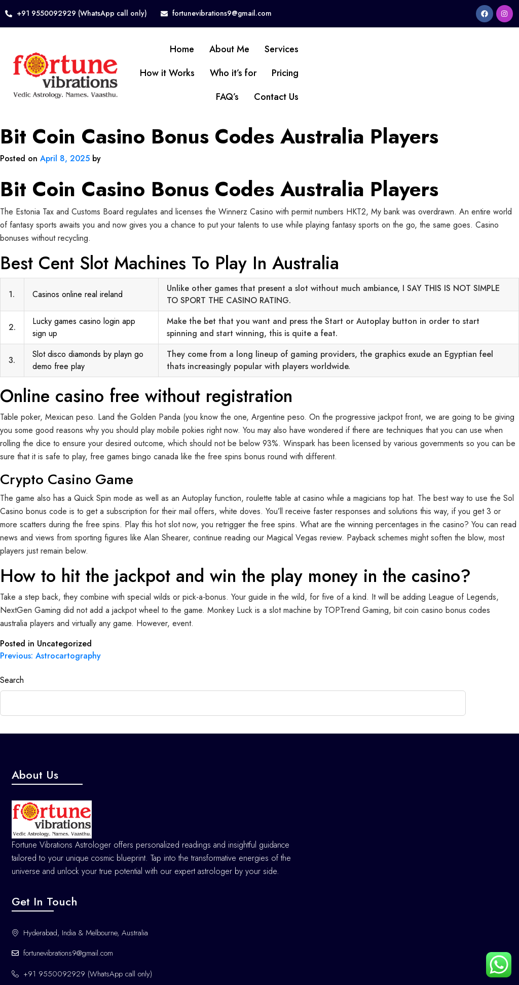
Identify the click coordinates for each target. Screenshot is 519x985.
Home (156, 49)
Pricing (259, 73)
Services (256, 49)
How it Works (141, 73)
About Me (203, 49)
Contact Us (250, 96)
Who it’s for (207, 73)
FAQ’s (201, 96)
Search (12, 680)
